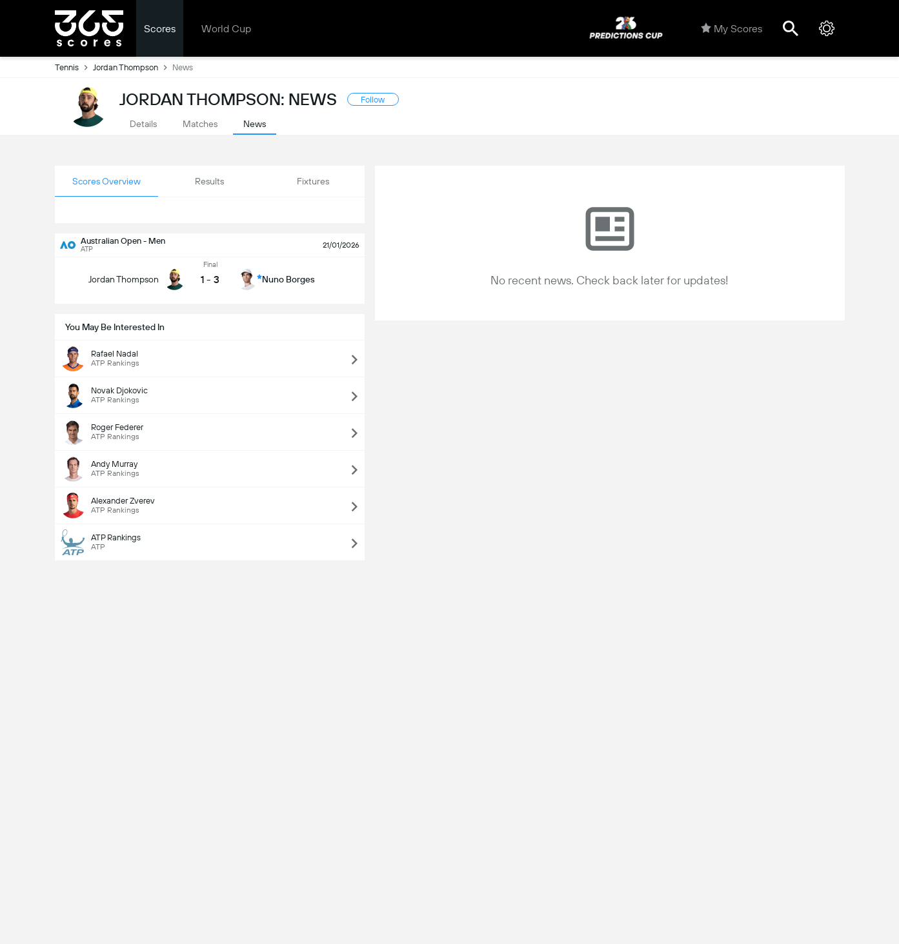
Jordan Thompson (132, 67)
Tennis (74, 67)
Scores (160, 29)
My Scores (731, 28)
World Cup (226, 29)
